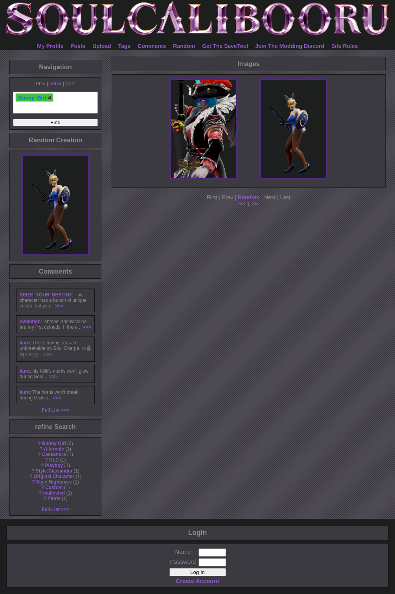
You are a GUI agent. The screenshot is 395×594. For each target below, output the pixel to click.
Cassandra (54, 454)
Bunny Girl (54, 443)
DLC (54, 460)
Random (184, 46)
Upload (101, 46)
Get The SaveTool (225, 46)
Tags (124, 46)
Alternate (54, 449)
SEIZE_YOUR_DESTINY (46, 295)
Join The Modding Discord (289, 46)
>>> (59, 306)
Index (55, 83)
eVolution (30, 321)
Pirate (54, 498)
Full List (51, 410)
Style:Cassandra (54, 471)
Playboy (54, 465)
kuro (25, 343)
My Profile (50, 46)
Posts (77, 46)
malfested (54, 493)
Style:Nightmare (54, 482)
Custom (53, 487)
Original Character (53, 476)
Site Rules (344, 46)
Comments (152, 46)
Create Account (197, 580)
